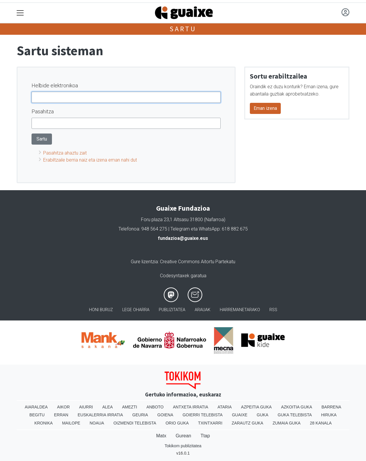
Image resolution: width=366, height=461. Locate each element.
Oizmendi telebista (135, 423)
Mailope (71, 423)
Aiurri (86, 407)
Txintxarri (210, 423)
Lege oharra (135, 309)
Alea (107, 407)
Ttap (205, 435)
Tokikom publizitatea (183, 445)
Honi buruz (101, 309)
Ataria (224, 407)
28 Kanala (321, 423)
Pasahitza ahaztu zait (65, 153)
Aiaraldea (36, 407)
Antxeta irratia (190, 407)
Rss (273, 309)
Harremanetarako (240, 309)
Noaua (97, 423)
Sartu (183, 28)
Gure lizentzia (144, 261)
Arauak (202, 309)
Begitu (37, 415)
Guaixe (240, 415)
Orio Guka (177, 423)
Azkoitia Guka (296, 407)
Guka (263, 415)
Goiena (165, 415)
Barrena (331, 407)
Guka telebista (295, 415)
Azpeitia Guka (256, 407)
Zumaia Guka (287, 423)
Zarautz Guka (247, 423)
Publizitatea (172, 309)
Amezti (129, 407)
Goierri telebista (202, 415)
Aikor (63, 407)
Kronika (43, 423)
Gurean (183, 435)
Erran (61, 415)
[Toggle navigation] (20, 13)
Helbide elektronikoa (55, 85)
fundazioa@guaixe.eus (183, 238)
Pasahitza (43, 111)
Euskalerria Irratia (100, 415)
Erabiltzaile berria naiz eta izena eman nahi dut (90, 160)
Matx (161, 435)
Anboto (155, 407)
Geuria (140, 415)
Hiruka (329, 415)
